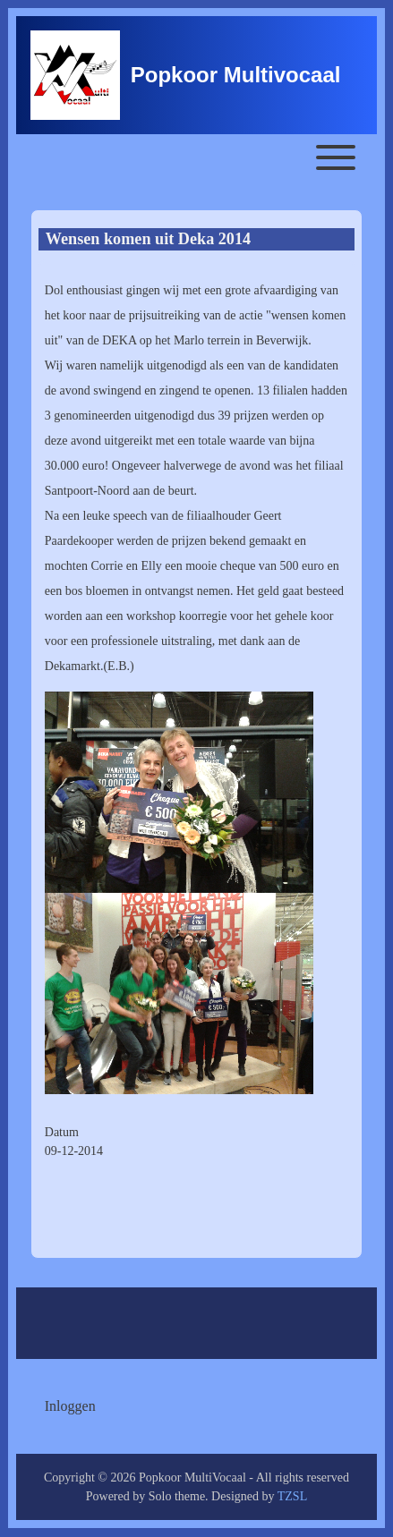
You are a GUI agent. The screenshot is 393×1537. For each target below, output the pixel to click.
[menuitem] (70, 1406)
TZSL (292, 1496)
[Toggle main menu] (196, 157)
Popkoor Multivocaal (236, 75)
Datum (62, 1132)
